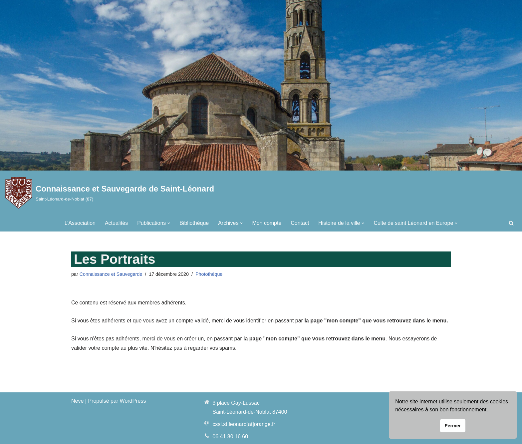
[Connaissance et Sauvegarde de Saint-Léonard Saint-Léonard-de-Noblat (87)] (109, 193)
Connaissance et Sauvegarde (111, 274)
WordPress (133, 401)
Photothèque (209, 274)
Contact (300, 223)
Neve (77, 401)
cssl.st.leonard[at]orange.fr (243, 424)
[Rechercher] (511, 223)
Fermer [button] (453, 425)
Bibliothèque (194, 223)
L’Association (79, 223)
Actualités (116, 223)
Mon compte (266, 223)
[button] (168, 223)
